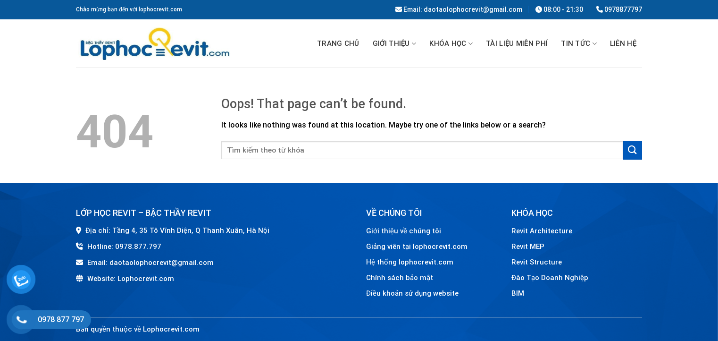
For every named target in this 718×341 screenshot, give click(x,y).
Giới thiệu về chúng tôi (403, 231)
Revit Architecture (541, 231)
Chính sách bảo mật (399, 277)
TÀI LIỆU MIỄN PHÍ (517, 43)
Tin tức (579, 44)
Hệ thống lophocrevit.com (409, 262)
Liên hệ (623, 43)
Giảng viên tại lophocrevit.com (417, 246)
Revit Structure (537, 262)
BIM (517, 293)
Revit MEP (527, 246)
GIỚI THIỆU (395, 44)
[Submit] (632, 150)
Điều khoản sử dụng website (412, 293)
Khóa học (451, 44)
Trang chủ (338, 43)
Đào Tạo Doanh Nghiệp (550, 277)
